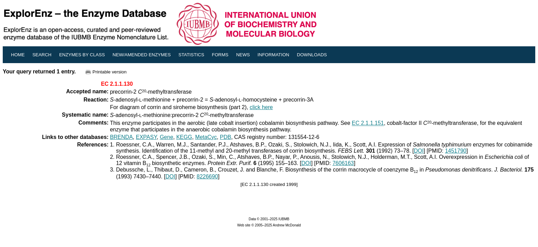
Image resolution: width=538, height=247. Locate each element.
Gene (166, 137)
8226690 (207, 176)
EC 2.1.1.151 (368, 123)
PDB (225, 137)
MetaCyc (206, 137)
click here (261, 107)
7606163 (343, 163)
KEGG (184, 137)
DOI (418, 151)
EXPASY (146, 137)
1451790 (455, 151)
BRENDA (121, 137)
